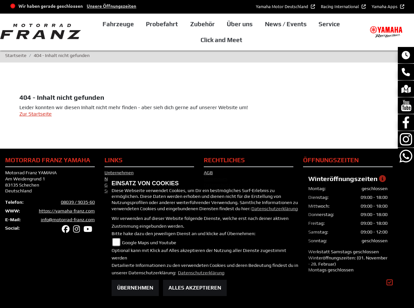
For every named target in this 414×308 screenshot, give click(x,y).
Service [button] (329, 24)
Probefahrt (162, 24)
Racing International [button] (340, 6)
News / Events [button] (286, 24)
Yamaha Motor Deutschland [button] (282, 6)
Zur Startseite (35, 114)
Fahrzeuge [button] (118, 24)
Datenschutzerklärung (274, 208)
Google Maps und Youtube (149, 242)
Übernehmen (135, 288)
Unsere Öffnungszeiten (111, 6)
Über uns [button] (240, 24)
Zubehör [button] (202, 24)
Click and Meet (221, 39)
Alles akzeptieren (195, 288)
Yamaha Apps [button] (385, 6)
